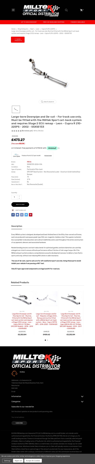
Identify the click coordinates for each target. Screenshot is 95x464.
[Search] (66, 10)
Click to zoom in (47, 102)
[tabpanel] (22, 313)
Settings (7, 461)
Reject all (18, 461)
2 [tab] (47, 340)
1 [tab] (45, 340)
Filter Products (18, 39)
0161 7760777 (26, 375)
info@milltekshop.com (23, 392)
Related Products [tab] (20, 282)
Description (16, 226)
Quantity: (14, 192)
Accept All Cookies (33, 461)
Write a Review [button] (38, 131)
